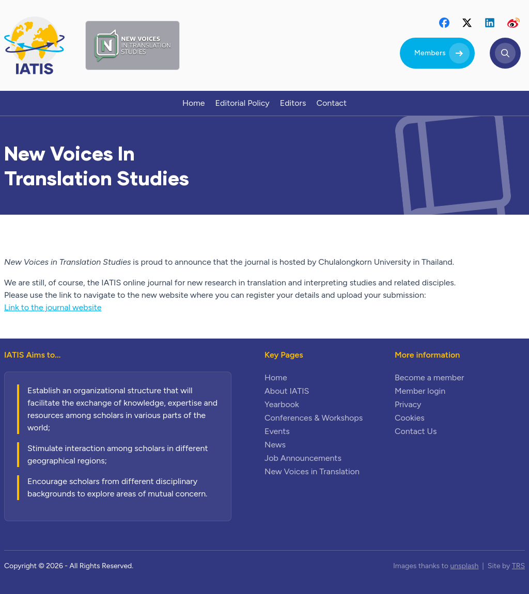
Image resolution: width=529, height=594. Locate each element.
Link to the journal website (52, 307)
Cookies (410, 418)
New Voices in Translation (312, 471)
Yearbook (281, 404)
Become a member (429, 377)
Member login (420, 391)
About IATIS (286, 391)
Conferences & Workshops (313, 418)
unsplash (464, 565)
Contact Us (416, 431)
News (275, 444)
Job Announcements (302, 458)
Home (275, 377)
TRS (518, 565)
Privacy (408, 404)
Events (277, 431)
